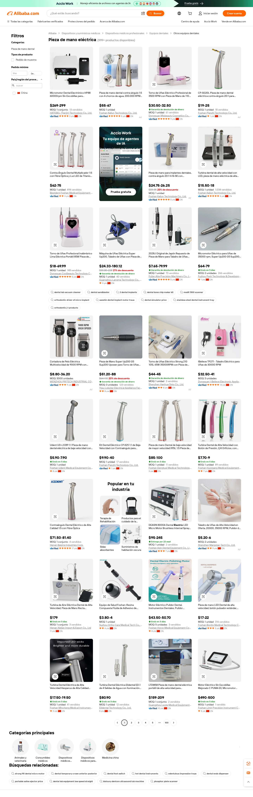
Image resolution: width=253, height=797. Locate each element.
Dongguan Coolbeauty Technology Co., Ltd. (71, 273)
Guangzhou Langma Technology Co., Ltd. (120, 279)
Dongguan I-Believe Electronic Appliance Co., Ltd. (219, 381)
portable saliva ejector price (27, 781)
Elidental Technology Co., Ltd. (115, 707)
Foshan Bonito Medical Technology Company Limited (219, 625)
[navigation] (26, 378)
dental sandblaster (98, 292)
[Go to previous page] (117, 722)
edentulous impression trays (180, 773)
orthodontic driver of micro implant (70, 300)
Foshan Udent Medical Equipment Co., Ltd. (71, 467)
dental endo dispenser (216, 773)
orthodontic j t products (64, 307)
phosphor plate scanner (164, 781)
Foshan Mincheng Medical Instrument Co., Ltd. (71, 707)
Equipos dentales (159, 33)
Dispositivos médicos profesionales (124, 33)
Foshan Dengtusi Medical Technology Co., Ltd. (170, 467)
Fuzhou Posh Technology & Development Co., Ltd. (219, 276)
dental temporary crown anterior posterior (74, 773)
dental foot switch (114, 773)
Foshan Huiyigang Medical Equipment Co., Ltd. (219, 467)
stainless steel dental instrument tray (193, 300)
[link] (248, 763)
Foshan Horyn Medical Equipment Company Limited (170, 627)
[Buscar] (155, 13)
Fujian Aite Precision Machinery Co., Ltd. (170, 276)
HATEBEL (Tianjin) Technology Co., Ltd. (71, 112)
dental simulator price (154, 300)
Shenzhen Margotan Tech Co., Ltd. (216, 545)
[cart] (190, 13)
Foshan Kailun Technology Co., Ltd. (118, 112)
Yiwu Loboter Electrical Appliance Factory (120, 387)
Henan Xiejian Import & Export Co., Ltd (70, 627)
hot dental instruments (145, 773)
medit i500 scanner (191, 292)
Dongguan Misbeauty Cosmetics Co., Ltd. (170, 115)
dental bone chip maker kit (158, 292)
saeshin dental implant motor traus (115, 300)
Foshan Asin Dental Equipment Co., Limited (170, 547)
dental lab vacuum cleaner (66, 292)
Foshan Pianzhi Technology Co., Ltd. (217, 112)
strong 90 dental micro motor (27, 773)
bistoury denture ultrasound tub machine (122, 781)
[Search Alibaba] (94, 13)
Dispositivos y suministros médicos (81, 33)
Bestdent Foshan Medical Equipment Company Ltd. (71, 192)
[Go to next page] (173, 722)
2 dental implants (126, 292)
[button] (143, 13)
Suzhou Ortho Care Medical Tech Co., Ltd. (120, 625)
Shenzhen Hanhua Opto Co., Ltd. (166, 384)
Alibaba (52, 33)
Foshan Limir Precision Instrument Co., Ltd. (219, 707)
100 (166, 722)
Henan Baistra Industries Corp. (66, 545)
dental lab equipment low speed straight (71, 781)
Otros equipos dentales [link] (186, 33)
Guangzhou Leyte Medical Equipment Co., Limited (170, 705)
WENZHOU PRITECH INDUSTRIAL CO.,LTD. (71, 381)
